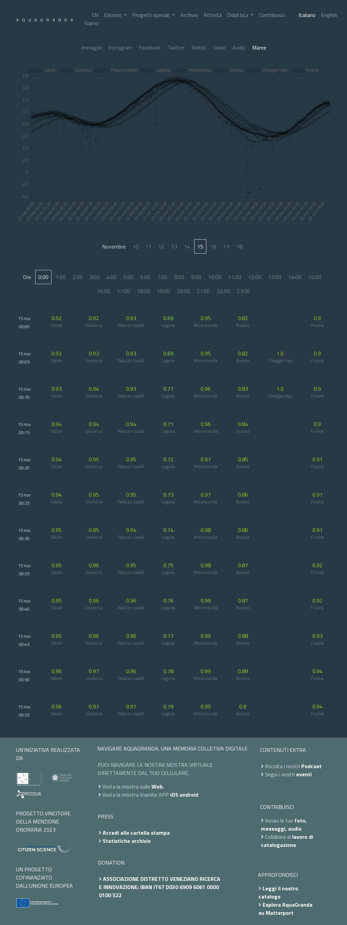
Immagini (91, 47)
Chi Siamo (91, 19)
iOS (174, 795)
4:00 (111, 277)
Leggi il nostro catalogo (278, 892)
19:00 (163, 291)
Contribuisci (272, 15)
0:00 (43, 277)
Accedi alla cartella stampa (136, 833)
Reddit (198, 47)
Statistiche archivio (127, 841)
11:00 (234, 277)
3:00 (94, 277)
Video (219, 47)
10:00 (214, 277)
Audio (238, 47)
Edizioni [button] (113, 15)
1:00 (61, 277)
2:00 (78, 277)
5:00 (128, 277)
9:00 (196, 277)
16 (213, 246)
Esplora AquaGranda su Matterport (285, 909)
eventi (304, 774)
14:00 (294, 277)
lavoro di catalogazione (287, 841)
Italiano (307, 15)
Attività (213, 15)
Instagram (120, 47)
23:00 (243, 291)
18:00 (143, 291)
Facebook (150, 47)
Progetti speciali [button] (151, 15)
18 (239, 246)
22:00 (223, 291)
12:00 (254, 277)
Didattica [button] (238, 15)
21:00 (203, 291)
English (329, 15)
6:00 (145, 277)
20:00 (183, 291)
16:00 (103, 291)
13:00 (274, 277)
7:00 (162, 277)
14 (187, 246)
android (189, 795)
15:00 (314, 277)
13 (174, 246)
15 (200, 246)
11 (148, 246)
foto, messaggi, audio (284, 824)
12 (161, 246)
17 (226, 246)
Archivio (189, 15)
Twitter (176, 47)
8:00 (179, 277)
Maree (259, 47)
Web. (157, 786)
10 (135, 246)
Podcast (311, 766)
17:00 (123, 291)
